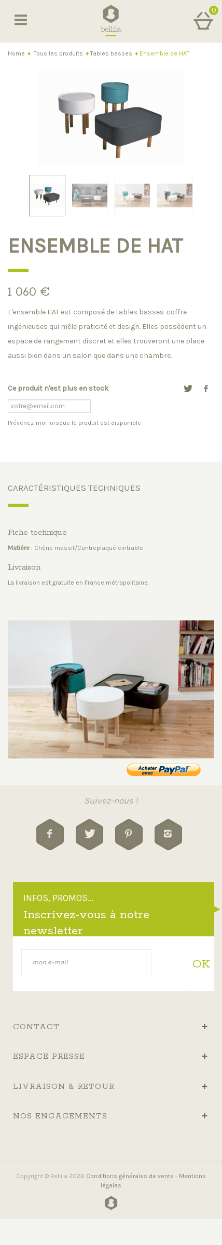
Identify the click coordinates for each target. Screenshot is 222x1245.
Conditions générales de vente (130, 1176)
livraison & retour (64, 1086)
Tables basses (111, 53)
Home (16, 53)
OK (199, 964)
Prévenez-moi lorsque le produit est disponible (74, 422)
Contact (36, 1027)
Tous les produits (58, 53)
